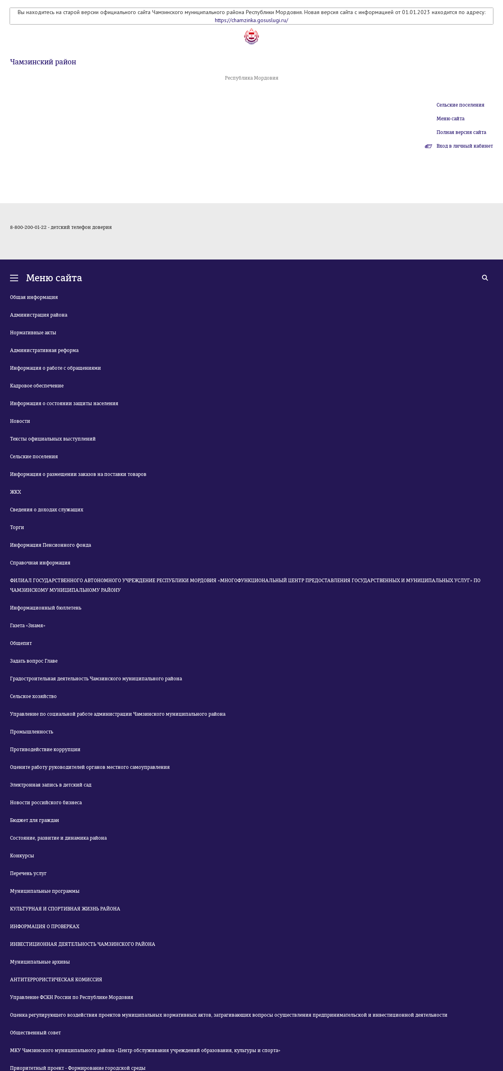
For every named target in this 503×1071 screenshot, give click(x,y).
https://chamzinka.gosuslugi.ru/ (251, 20)
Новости (20, 421)
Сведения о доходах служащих (46, 510)
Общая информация (34, 297)
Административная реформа (44, 350)
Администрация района (38, 315)
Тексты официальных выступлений (53, 439)
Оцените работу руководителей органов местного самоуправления (90, 767)
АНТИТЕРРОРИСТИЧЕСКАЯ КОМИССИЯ (56, 979)
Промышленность (31, 732)
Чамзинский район (43, 62)
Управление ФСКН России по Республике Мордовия (71, 997)
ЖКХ (15, 492)
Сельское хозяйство (33, 696)
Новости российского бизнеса (46, 802)
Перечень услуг (28, 873)
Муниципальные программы (45, 891)
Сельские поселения (460, 105)
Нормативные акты (33, 333)
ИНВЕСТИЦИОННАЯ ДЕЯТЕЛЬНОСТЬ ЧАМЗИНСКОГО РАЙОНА (82, 944)
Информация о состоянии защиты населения (64, 403)
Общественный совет (35, 1033)
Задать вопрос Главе (34, 661)
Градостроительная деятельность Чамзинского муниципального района (96, 679)
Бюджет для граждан (34, 820)
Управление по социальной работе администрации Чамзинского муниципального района (117, 714)
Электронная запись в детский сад (50, 785)
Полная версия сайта (461, 132)
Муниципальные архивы (40, 962)
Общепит (21, 643)
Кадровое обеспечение (37, 386)
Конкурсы (22, 856)
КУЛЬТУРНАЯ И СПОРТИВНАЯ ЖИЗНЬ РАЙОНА (65, 909)
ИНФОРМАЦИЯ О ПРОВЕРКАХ (44, 926)
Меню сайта (450, 119)
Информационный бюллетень (45, 608)
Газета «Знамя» (27, 625)
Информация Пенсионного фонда (50, 545)
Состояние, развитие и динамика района (58, 838)
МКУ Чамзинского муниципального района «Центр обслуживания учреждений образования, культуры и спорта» (145, 1050)
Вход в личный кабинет (465, 146)
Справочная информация (40, 563)
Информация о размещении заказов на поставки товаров (78, 474)
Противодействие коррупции (45, 749)
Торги (17, 527)
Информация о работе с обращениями (55, 368)
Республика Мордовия (251, 78)
